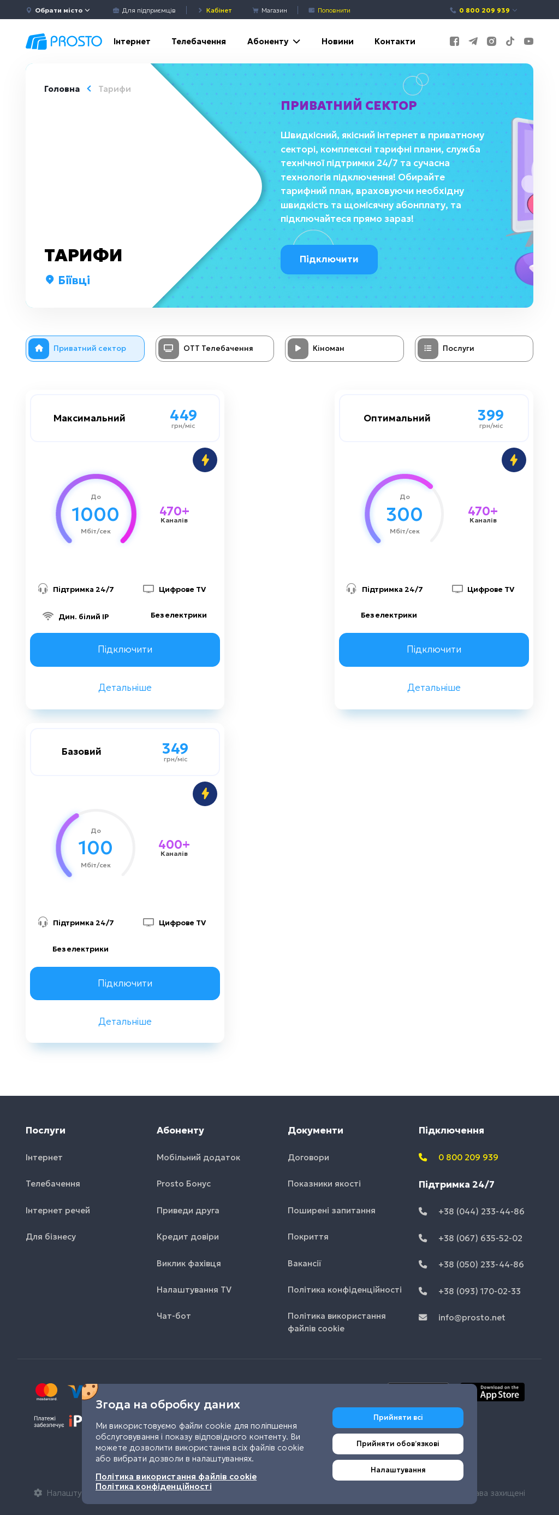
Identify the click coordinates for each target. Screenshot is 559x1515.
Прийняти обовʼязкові (397, 1443)
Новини (338, 41)
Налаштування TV (194, 1289)
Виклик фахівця (189, 1263)
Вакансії (305, 1263)
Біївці (67, 280)
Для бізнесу (51, 1236)
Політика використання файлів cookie (337, 1322)
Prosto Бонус (184, 1183)
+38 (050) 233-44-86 (471, 1264)
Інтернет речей (58, 1210)
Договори (308, 1157)
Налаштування (398, 1470)
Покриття (308, 1236)
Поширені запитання (332, 1210)
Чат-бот (174, 1316)
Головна (62, 89)
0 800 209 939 (484, 10)
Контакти (394, 41)
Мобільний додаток (198, 1157)
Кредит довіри (188, 1236)
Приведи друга (188, 1210)
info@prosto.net (462, 1317)
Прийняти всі (398, 1417)
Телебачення (198, 41)
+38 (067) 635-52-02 (470, 1238)
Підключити (330, 259)
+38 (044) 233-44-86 (472, 1211)
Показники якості (324, 1183)
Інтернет (132, 41)
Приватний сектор (349, 105)
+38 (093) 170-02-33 (470, 1291)
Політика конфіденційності (345, 1289)
